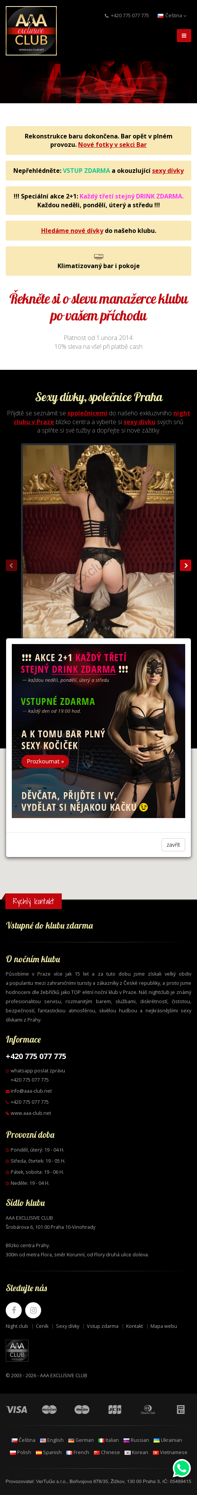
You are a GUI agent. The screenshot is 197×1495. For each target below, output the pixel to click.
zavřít (173, 844)
